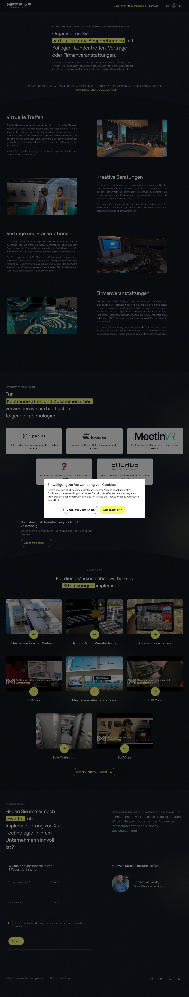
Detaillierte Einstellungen (81, 509)
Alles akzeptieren (112, 509)
